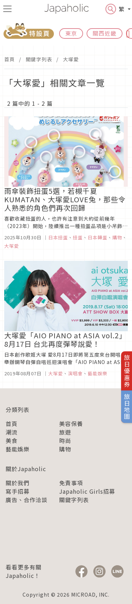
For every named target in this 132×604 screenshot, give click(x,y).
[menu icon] (7, 9)
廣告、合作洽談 (27, 499)
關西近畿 (105, 33)
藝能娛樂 (18, 449)
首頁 (9, 59)
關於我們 (18, 483)
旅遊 (65, 432)
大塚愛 (71, 59)
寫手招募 (18, 491)
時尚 (65, 440)
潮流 (12, 432)
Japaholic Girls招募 (87, 491)
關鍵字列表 (39, 59)
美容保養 (71, 423)
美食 (12, 440)
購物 (65, 449)
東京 (71, 33)
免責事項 (71, 483)
